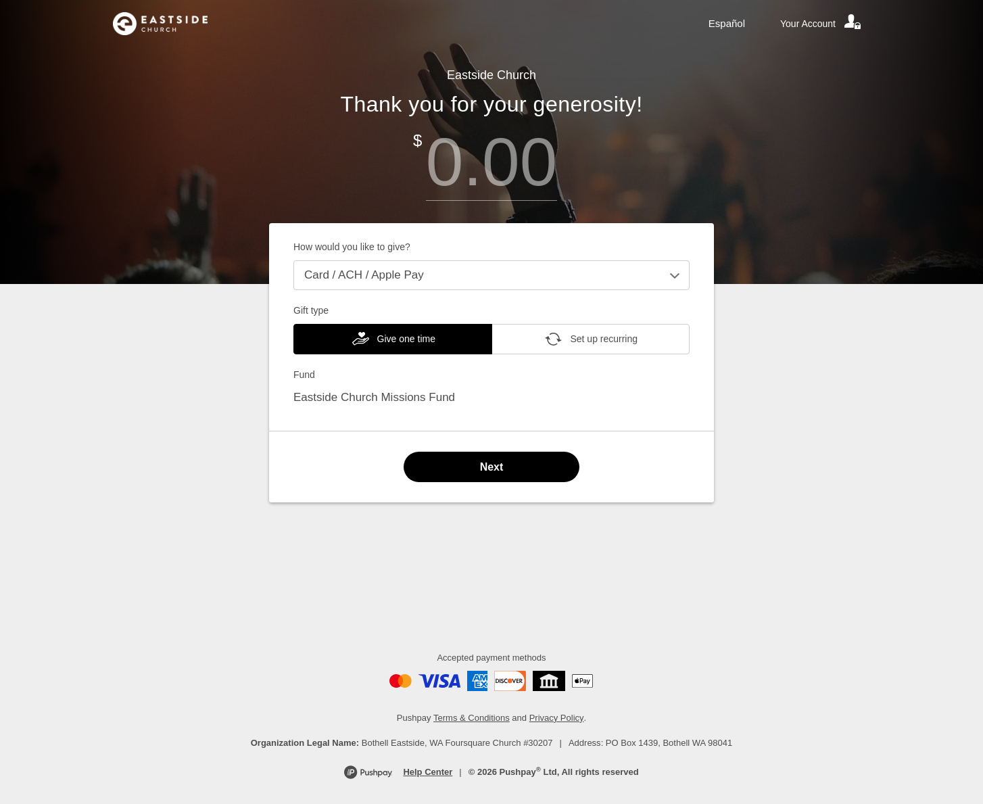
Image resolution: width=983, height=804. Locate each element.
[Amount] (491, 162)
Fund (304, 374)
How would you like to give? (351, 246)
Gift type (311, 310)
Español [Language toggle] (727, 23)
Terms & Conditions (471, 718)
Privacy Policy (556, 718)
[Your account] (821, 23)
